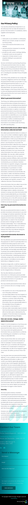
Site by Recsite (22, 501)
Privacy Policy (20, 483)
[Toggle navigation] (24, 2)
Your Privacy (14, 498)
